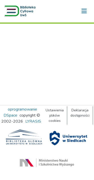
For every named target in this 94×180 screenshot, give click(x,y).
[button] (21, 11)
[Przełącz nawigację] (84, 11)
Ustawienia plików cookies (55, 115)
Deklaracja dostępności (79, 113)
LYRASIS (33, 121)
